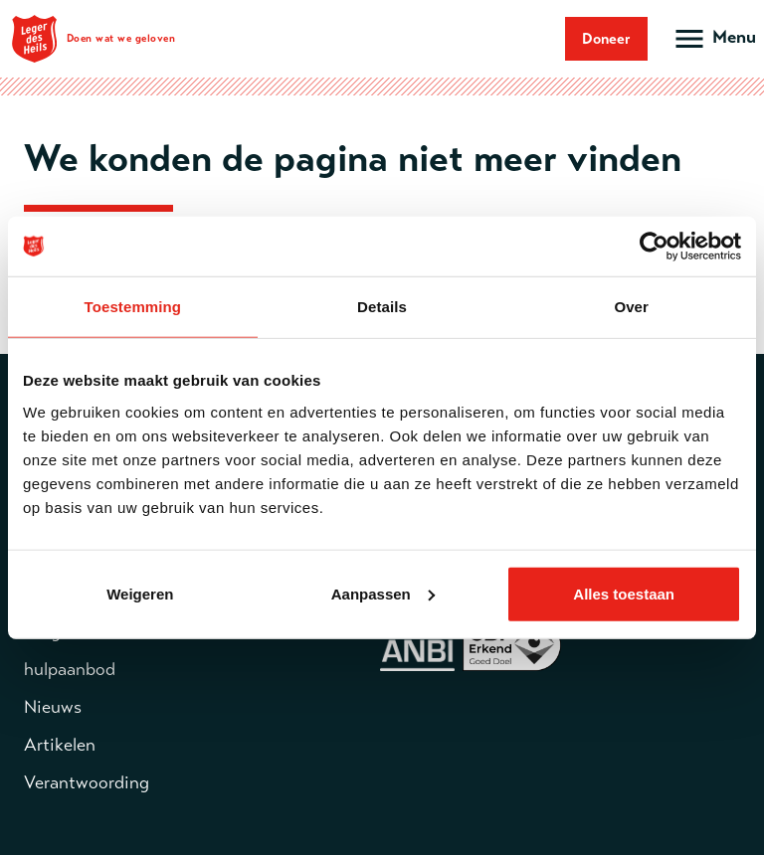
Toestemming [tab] (133, 306)
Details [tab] (382, 306)
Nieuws (53, 707)
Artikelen (60, 745)
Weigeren (139, 593)
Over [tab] (631, 306)
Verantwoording (86, 782)
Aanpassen (383, 593)
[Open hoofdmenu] (713, 39)
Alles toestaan (623, 593)
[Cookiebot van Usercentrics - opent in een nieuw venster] (654, 246)
